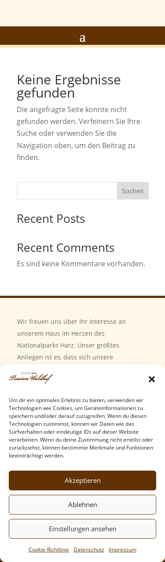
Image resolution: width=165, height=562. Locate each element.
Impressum (122, 549)
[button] (151, 379)
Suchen (133, 191)
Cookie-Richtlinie (49, 549)
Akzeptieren (83, 480)
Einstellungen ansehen (83, 528)
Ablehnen (82, 504)
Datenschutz (88, 549)
